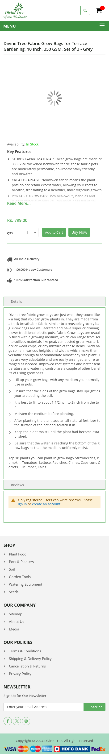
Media (14, 629)
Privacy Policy (20, 673)
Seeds (13, 591)
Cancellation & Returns (27, 666)
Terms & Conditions (25, 651)
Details (16, 301)
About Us (16, 621)
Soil (12, 569)
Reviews (17, 485)
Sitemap (15, 614)
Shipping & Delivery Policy (30, 658)
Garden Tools (20, 576)
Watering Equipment (25, 584)
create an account (46, 504)
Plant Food (17, 554)
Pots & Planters (21, 561)
